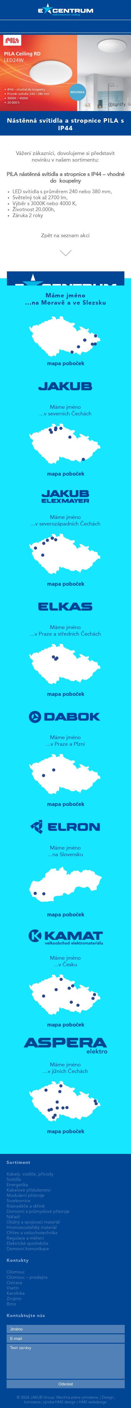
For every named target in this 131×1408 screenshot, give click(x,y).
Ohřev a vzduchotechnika (32, 1233)
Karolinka (16, 1293)
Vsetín (13, 1288)
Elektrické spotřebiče (27, 1243)
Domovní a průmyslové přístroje (38, 1211)
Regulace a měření (25, 1238)
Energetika (17, 1185)
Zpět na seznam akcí (65, 235)
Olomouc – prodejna (27, 1277)
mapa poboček (65, 338)
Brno (11, 1304)
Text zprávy (66, 1361)
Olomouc (16, 1272)
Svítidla (14, 1179)
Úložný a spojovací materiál (33, 1222)
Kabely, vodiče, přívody (30, 1174)
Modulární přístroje (25, 1195)
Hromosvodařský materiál (32, 1227)
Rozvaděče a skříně (26, 1206)
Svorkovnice (18, 1201)
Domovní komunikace (28, 1249)
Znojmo (14, 1299)
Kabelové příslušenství (29, 1190)
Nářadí (13, 1217)
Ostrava (14, 1283)
